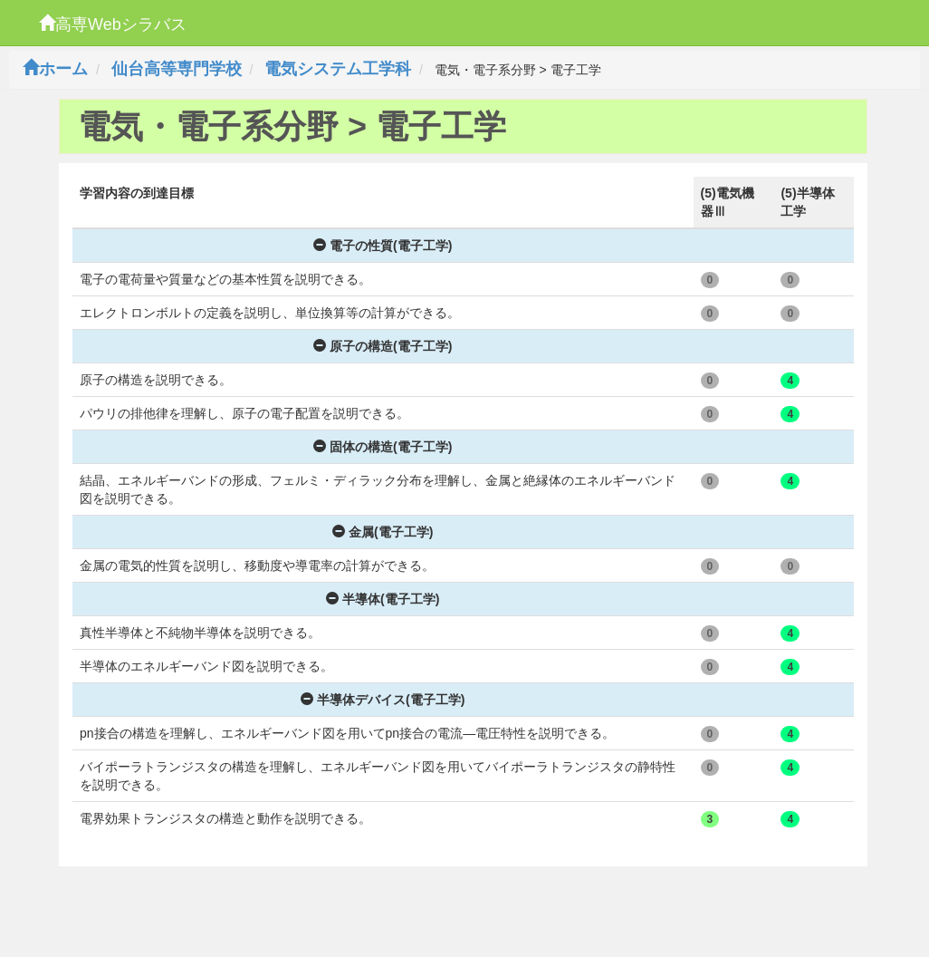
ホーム (55, 69)
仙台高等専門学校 (176, 69)
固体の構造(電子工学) (382, 447)
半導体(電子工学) (382, 599)
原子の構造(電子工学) (382, 346)
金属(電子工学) (382, 532)
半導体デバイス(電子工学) (382, 699)
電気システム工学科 (337, 69)
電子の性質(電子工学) (382, 245)
